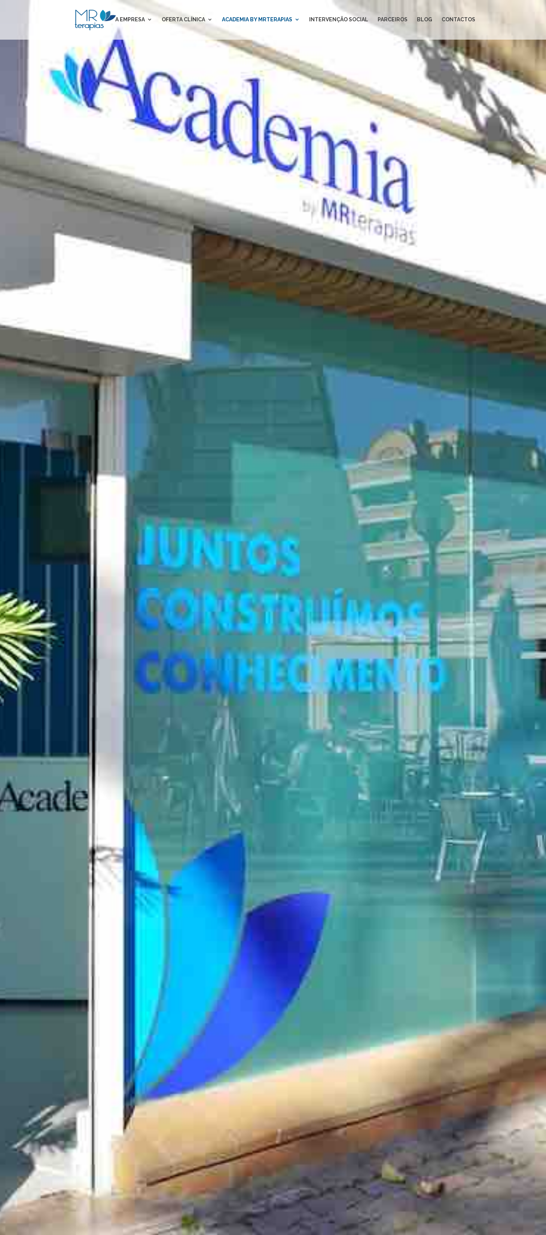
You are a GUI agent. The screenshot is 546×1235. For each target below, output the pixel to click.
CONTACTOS (458, 20)
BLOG (424, 20)
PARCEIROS (393, 20)
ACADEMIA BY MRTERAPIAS (257, 20)
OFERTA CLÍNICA (183, 20)
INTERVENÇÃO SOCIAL (338, 20)
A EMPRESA (130, 20)
